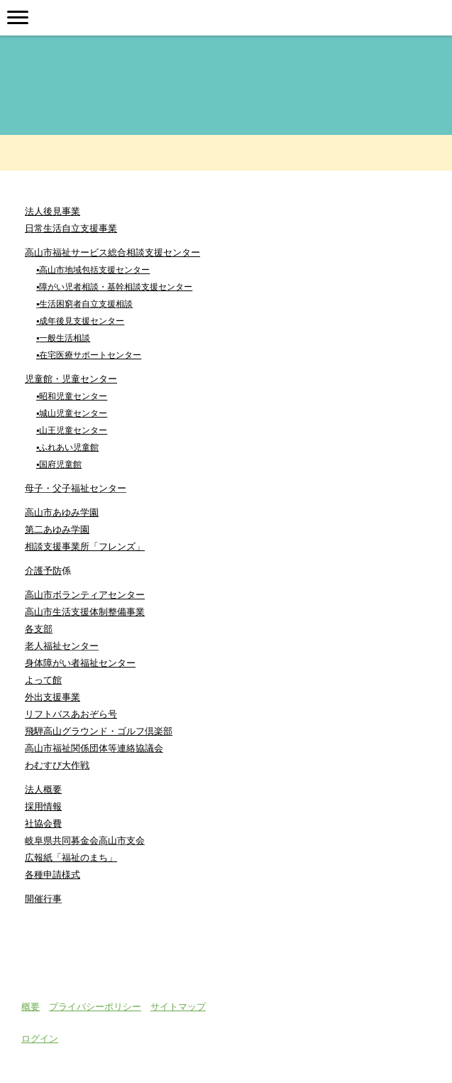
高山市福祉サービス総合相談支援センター (112, 252)
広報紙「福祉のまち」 (71, 857)
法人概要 (43, 789)
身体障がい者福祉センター (80, 663)
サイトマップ (178, 1006)
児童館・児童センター (71, 379)
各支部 (39, 629)
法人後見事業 (52, 211)
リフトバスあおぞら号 (71, 714)
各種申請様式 (52, 874)
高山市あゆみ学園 (62, 512)
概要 (30, 1006)
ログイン (39, 1038)
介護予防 (43, 570)
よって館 (43, 680)
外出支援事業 (52, 697)
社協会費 (43, 823)
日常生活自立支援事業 (71, 228)
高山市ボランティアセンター (85, 594)
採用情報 (43, 806)
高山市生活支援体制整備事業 (85, 611)
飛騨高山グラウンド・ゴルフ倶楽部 (98, 731)
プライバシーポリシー (95, 1006)
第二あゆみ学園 (57, 529)
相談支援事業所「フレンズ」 (85, 546)
